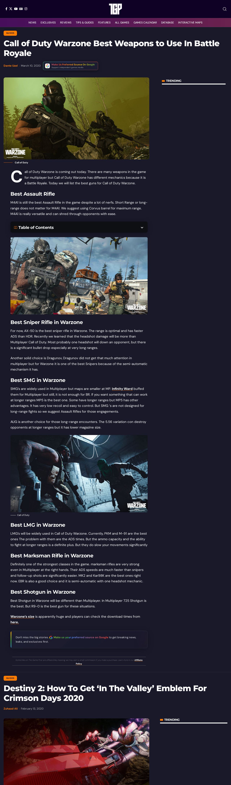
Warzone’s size (22, 616)
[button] (224, 9)
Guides (10, 33)
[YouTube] (15, 8)
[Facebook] (6, 8)
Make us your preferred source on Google (81, 637)
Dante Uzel (11, 66)
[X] (10, 8)
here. (14, 622)
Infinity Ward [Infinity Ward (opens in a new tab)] (122, 389)
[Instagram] (26, 8)
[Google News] (21, 8)
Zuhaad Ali (11, 708)
